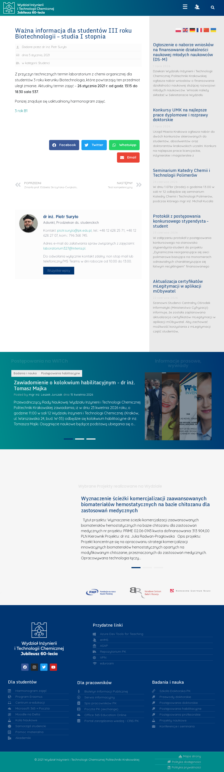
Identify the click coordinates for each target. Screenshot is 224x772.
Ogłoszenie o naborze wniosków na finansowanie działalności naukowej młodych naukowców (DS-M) (183, 52)
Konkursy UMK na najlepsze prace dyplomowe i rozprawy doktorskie (180, 114)
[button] (64, 145)
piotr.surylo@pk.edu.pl (74, 230)
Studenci (44, 63)
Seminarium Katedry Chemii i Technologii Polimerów (181, 173)
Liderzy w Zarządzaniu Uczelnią (155, 405)
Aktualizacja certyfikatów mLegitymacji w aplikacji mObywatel (178, 286)
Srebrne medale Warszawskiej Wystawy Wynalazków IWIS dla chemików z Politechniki (191, 405)
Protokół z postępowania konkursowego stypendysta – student (180, 221)
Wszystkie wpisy (58, 270)
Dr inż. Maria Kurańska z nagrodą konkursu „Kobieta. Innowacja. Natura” (208, 405)
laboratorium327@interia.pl (64, 248)
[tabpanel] (145, 611)
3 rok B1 (21, 110)
